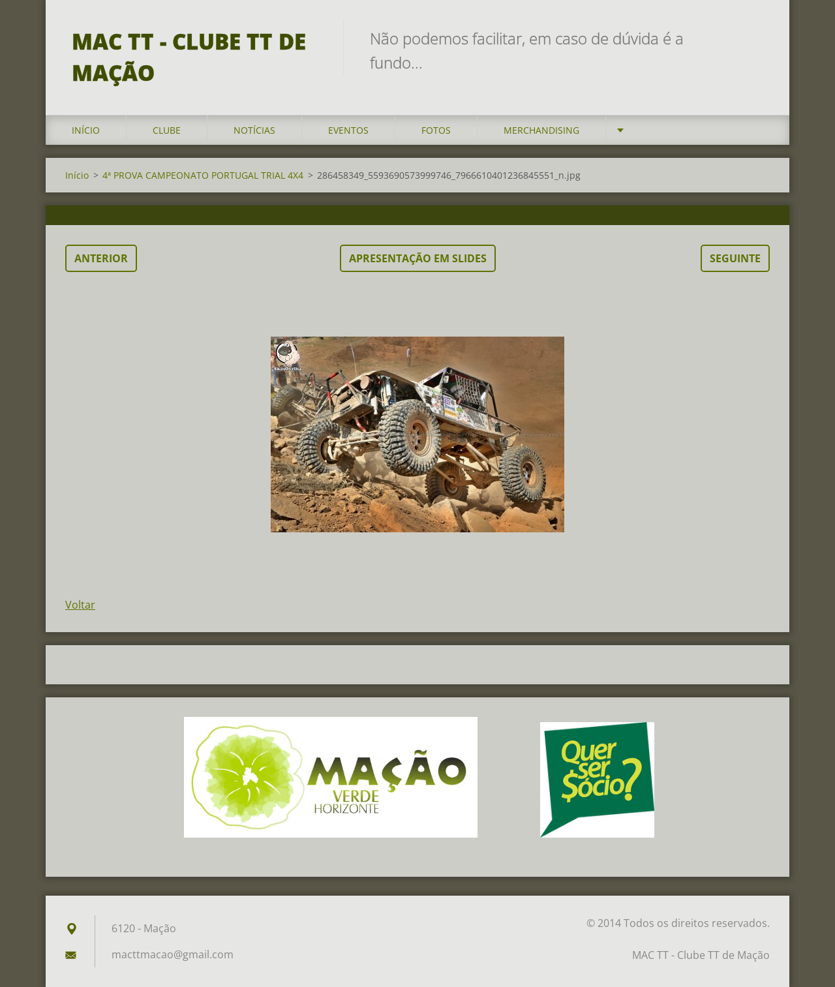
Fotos (436, 130)
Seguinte (735, 258)
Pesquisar (755, 38)
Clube (167, 130)
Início (86, 130)
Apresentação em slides (418, 258)
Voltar (80, 605)
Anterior (101, 258)
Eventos (348, 130)
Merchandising (541, 130)
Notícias (254, 130)
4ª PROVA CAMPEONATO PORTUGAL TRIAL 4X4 (202, 175)
